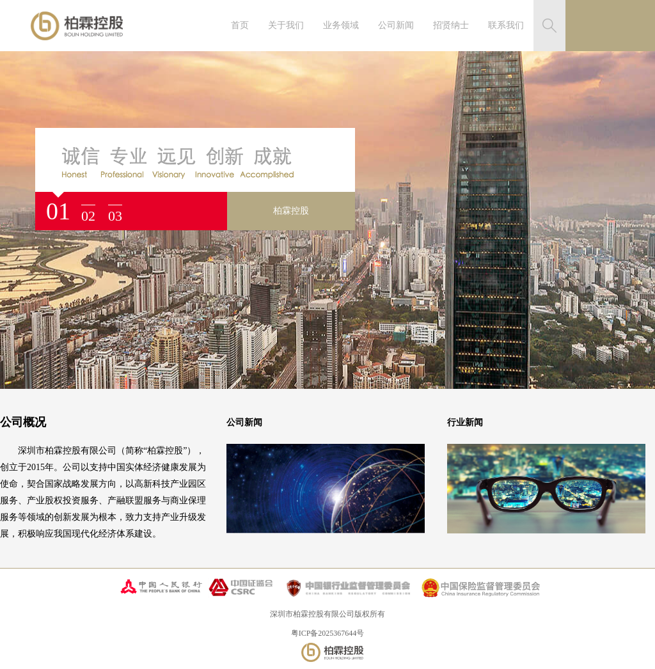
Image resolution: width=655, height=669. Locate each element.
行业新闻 (465, 422)
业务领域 (341, 25)
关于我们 (286, 25)
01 (58, 211)
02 (88, 216)
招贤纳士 (451, 25)
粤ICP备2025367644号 (328, 633)
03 (115, 216)
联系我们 (506, 25)
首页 (240, 25)
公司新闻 (396, 25)
